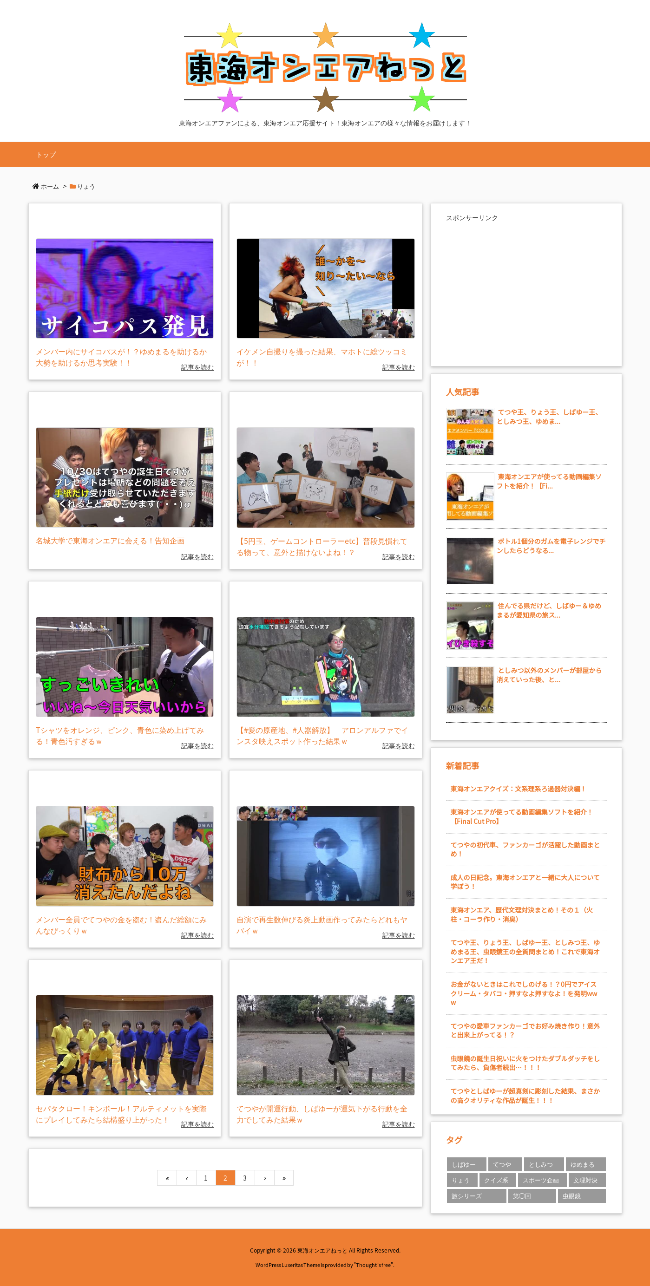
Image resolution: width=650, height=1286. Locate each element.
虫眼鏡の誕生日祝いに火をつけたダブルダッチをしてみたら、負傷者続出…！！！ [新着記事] (525, 1063)
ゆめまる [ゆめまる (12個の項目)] (583, 1164)
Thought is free (373, 1265)
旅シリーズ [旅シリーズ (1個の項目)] (467, 1195)
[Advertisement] (526, 290)
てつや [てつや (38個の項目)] (502, 1164)
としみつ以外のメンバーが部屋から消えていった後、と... (549, 675)
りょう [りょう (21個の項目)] (461, 1179)
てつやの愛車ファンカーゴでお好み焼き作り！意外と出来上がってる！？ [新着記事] (525, 1030)
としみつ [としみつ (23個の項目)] (541, 1164)
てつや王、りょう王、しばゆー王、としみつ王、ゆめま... (549, 416)
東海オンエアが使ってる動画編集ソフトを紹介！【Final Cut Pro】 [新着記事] (522, 816)
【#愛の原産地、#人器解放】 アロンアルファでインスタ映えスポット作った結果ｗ (322, 735)
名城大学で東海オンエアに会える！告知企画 (110, 540)
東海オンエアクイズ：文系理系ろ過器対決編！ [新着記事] (519, 788)
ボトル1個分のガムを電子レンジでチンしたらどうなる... (551, 545)
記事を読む (197, 367)
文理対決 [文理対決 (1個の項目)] (585, 1179)
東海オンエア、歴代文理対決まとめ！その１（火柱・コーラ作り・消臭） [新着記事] (522, 914)
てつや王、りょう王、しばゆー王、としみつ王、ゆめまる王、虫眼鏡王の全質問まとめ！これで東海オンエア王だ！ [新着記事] (525, 951)
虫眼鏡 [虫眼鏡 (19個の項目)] (572, 1195)
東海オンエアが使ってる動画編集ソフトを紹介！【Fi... (549, 481)
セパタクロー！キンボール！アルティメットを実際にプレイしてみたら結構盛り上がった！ (121, 1114)
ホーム (50, 186)
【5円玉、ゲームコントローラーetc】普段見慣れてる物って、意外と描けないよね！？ (321, 546)
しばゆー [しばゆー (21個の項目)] (464, 1164)
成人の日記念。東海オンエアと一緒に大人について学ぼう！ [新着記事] (525, 882)
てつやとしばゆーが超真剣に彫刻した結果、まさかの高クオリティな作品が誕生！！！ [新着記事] (525, 1095)
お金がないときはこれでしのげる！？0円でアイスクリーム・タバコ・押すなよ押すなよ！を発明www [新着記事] (524, 993)
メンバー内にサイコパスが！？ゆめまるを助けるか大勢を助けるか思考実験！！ (121, 357)
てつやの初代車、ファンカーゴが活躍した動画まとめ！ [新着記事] (525, 849)
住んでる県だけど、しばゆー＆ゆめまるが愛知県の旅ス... (549, 610)
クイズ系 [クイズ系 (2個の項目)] (496, 1179)
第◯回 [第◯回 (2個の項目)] (522, 1195)
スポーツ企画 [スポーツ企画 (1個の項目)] (541, 1179)
